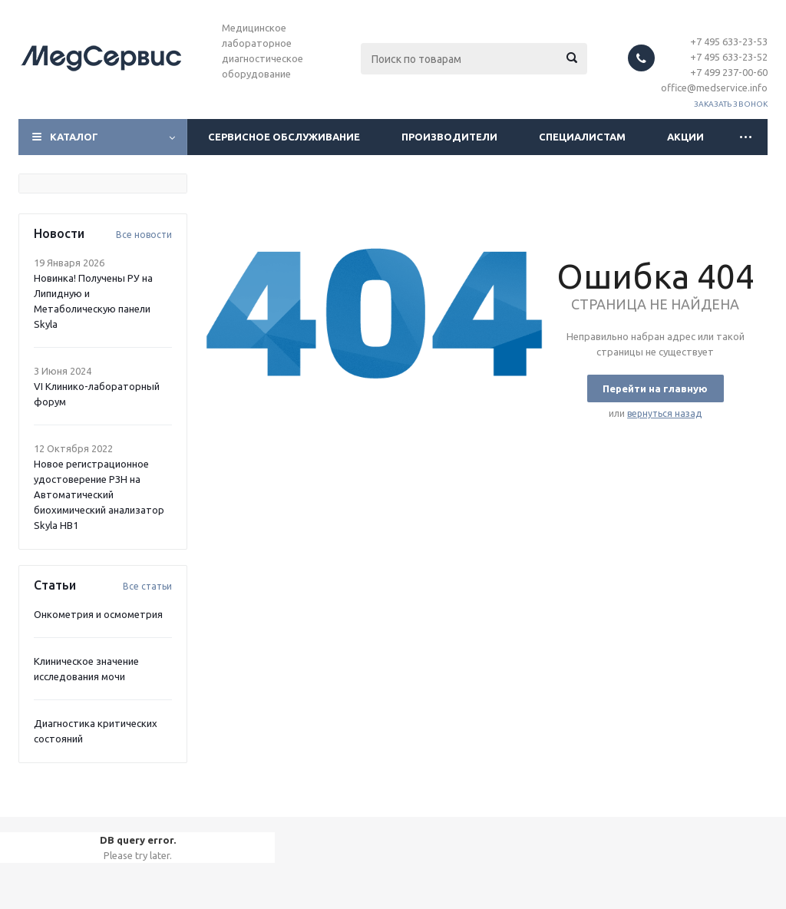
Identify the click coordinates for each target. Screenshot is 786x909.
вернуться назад (664, 413)
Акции (685, 136)
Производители (449, 136)
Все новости (144, 235)
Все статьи (147, 586)
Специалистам (582, 136)
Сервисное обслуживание (284, 136)
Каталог (74, 136)
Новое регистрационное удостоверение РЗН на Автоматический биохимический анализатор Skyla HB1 (99, 494)
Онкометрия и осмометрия (98, 614)
